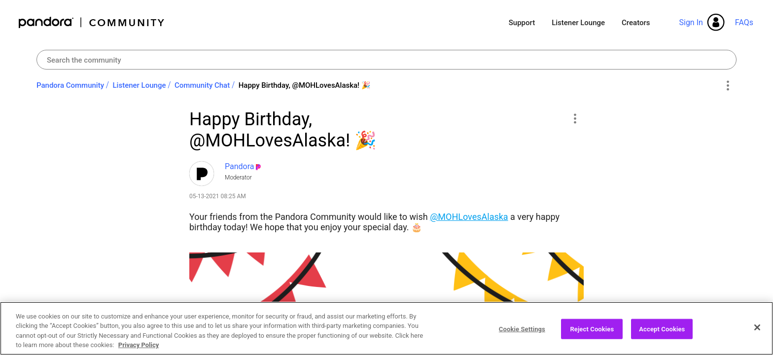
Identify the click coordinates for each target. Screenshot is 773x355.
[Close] (757, 338)
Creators (636, 22)
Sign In (691, 22)
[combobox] (386, 60)
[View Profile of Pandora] (239, 166)
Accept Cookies (662, 339)
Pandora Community (92, 22)
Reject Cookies (592, 339)
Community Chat (202, 85)
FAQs (744, 22)
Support (522, 22)
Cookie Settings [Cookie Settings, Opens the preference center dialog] (522, 339)
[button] (574, 118)
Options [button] (727, 85)
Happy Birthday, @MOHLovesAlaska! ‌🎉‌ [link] (305, 85)
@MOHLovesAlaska (469, 217)
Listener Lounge (578, 22)
